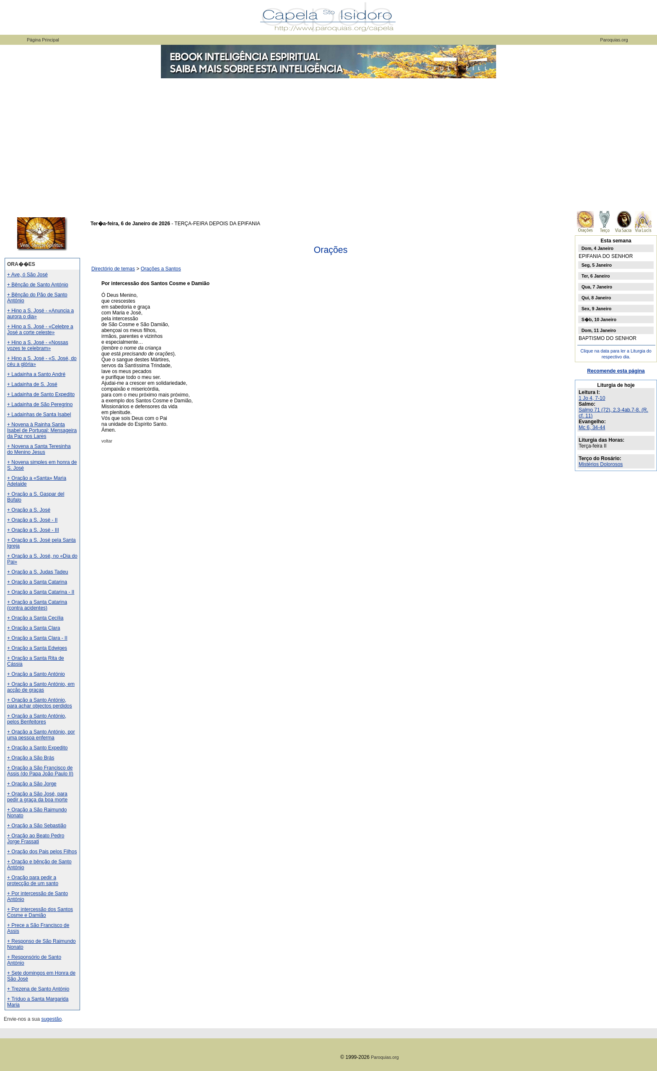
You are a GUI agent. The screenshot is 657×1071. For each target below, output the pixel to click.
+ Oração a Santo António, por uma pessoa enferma (41, 735)
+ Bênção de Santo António (37, 285)
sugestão (51, 1019)
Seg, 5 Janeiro (597, 265)
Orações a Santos (161, 269)
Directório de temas (113, 269)
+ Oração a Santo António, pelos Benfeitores (36, 719)
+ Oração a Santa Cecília (35, 618)
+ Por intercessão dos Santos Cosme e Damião (40, 912)
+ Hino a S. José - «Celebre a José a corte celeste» (40, 329)
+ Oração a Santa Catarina (37, 582)
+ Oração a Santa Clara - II (37, 638)
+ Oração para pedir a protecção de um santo (32, 880)
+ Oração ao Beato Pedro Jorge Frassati (35, 838)
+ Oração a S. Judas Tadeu (37, 572)
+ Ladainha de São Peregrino (39, 404)
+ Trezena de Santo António (38, 989)
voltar (106, 440)
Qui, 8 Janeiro (596, 297)
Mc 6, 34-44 (592, 427)
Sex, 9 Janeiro (597, 308)
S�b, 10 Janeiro (599, 319)
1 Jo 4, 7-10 (592, 398)
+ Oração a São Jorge (32, 784)
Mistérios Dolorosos (601, 464)
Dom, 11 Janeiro (599, 330)
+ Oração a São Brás (30, 758)
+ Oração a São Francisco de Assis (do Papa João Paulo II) (40, 771)
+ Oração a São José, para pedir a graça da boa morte (37, 797)
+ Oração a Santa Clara (33, 628)
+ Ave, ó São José (27, 275)
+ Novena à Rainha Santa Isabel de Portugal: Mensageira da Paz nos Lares (42, 430)
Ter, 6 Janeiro (596, 275)
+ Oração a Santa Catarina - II (40, 592)
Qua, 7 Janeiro (597, 286)
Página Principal (43, 39)
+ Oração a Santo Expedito (37, 748)
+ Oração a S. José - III (33, 530)
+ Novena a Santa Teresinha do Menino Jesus (39, 449)
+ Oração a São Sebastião (36, 826)
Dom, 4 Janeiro (597, 248)
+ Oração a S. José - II (32, 520)
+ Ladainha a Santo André (36, 374)
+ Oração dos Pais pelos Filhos (42, 852)
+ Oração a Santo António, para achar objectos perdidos (39, 703)
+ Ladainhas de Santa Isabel (39, 414)
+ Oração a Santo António (36, 674)
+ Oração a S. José (28, 510)
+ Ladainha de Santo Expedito (41, 394)
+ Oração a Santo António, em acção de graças (41, 687)
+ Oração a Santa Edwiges (37, 648)
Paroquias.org (614, 39)
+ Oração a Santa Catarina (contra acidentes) (37, 605)
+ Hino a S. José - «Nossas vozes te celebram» (37, 345)
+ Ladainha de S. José (32, 384)
